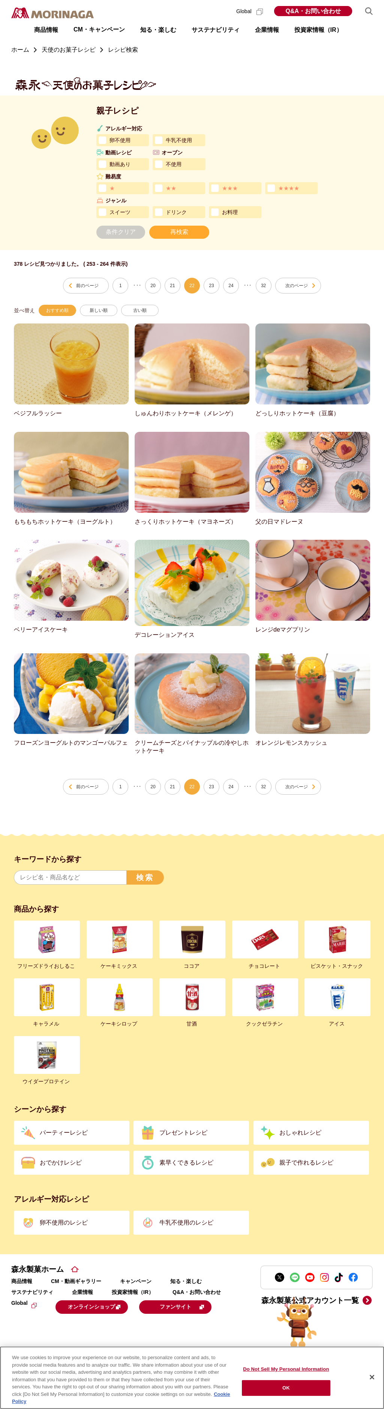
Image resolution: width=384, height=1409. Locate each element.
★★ (171, 188)
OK (286, 1388)
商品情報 (21, 1281)
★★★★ (288, 188)
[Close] (372, 1377)
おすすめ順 (57, 310)
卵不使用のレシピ (64, 1222)
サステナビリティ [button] (216, 30)
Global (249, 11)
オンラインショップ (102, 1306)
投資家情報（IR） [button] (318, 30)
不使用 (174, 164)
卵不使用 (120, 140)
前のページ (87, 285)
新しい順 (99, 310)
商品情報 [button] (46, 30)
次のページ (296, 285)
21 (172, 285)
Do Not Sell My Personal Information (286, 1369)
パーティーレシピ (64, 1132)
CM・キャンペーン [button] (99, 29)
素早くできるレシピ (186, 1162)
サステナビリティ (32, 1292)
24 (230, 285)
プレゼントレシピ (183, 1132)
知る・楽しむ (186, 1281)
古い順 (140, 310)
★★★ (230, 188)
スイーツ (120, 212)
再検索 (179, 232)
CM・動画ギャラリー (76, 1281)
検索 (145, 877)
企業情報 (82, 1292)
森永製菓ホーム (37, 1269)
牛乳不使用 (179, 140)
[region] (192, 1377)
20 (152, 285)
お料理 (230, 212)
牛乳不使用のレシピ (186, 1222)
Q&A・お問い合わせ (313, 11)
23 (211, 285)
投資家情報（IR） (133, 1292)
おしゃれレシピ (300, 1132)
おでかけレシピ (61, 1162)
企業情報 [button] (267, 30)
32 (263, 285)
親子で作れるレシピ (306, 1162)
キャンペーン (136, 1281)
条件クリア (121, 232)
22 (191, 285)
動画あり (120, 164)
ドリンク (176, 212)
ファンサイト (62, 1324)
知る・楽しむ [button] (158, 30)
